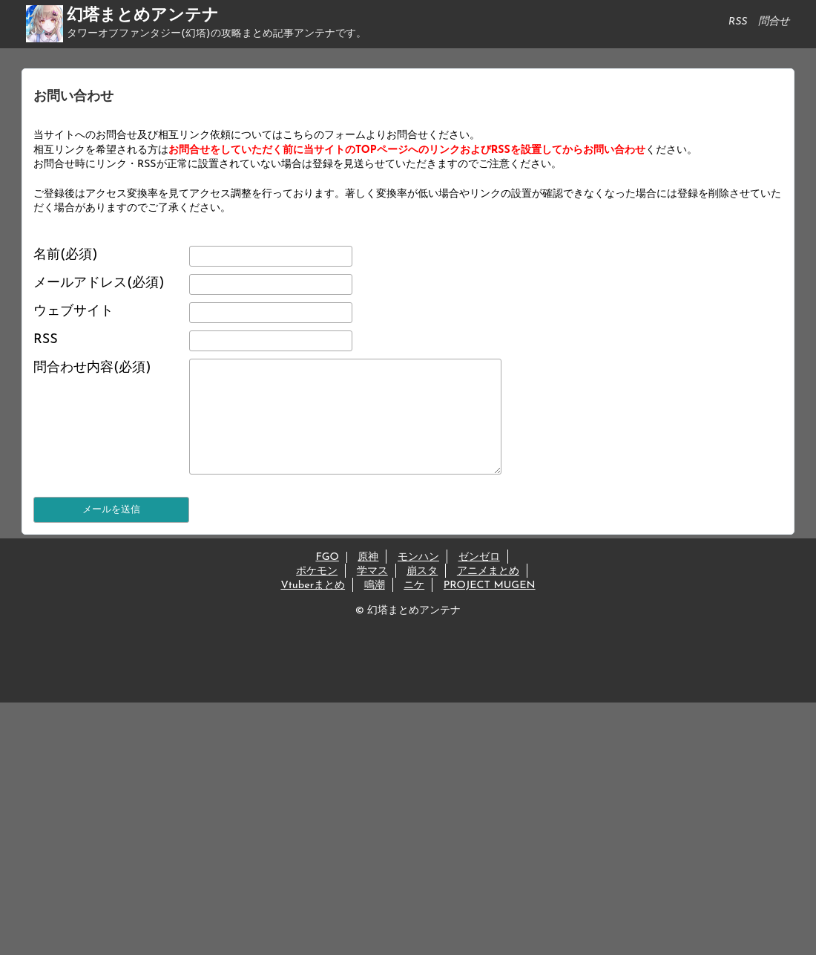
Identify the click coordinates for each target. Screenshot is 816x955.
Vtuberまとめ (312, 607)
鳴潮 (374, 607)
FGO (326, 579)
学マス (372, 593)
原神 (368, 579)
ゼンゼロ (479, 579)
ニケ (414, 607)
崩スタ (422, 593)
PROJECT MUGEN (490, 607)
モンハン (418, 579)
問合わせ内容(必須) (92, 368)
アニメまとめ (488, 593)
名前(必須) (65, 255)
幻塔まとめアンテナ (143, 16)
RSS (45, 340)
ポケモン (317, 593)
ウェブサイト (73, 311)
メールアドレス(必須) (99, 283)
